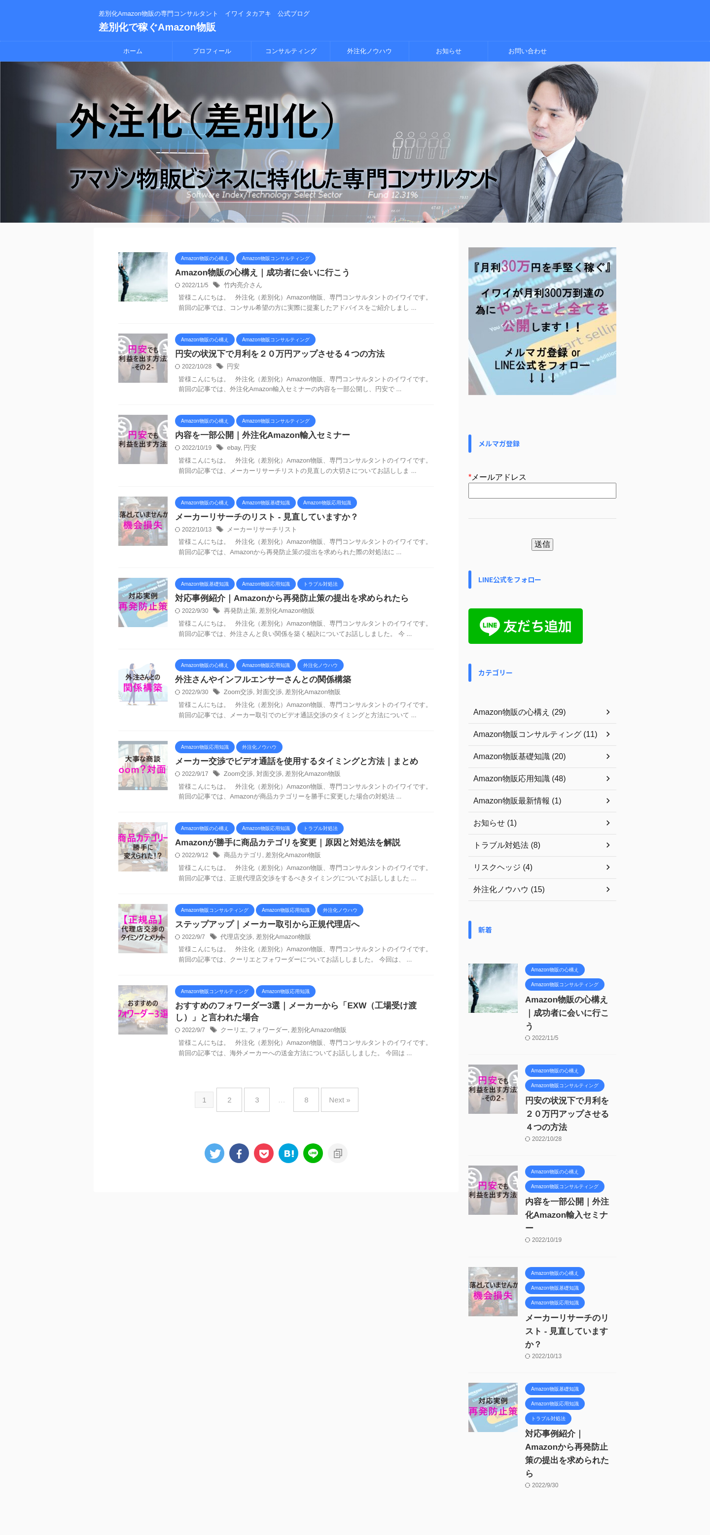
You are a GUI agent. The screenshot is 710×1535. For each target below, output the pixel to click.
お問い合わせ (527, 51)
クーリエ (232, 1038)
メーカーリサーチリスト (259, 532)
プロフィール (212, 51)
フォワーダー (265, 1038)
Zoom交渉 (237, 697)
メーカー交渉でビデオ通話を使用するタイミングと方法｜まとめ (289, 766)
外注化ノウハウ (369, 51)
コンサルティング (291, 51)
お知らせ (449, 51)
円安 (233, 368)
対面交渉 (266, 697)
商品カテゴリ (241, 861)
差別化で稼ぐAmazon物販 (157, 27)
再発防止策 (238, 614)
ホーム (132, 51)
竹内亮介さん (241, 286)
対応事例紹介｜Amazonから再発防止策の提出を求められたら (285, 602)
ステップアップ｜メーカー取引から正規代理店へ (262, 931)
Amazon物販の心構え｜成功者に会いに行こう (257, 273)
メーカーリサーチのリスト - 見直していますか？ (261, 519)
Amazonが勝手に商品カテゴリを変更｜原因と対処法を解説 (281, 848)
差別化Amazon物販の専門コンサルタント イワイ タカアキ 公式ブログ (354, 1488)
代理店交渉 (235, 943)
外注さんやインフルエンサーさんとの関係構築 (258, 684)
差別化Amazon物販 (282, 614)
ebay (233, 450)
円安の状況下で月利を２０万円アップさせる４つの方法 (273, 355)
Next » (332, 1105)
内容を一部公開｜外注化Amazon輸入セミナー (257, 437)
